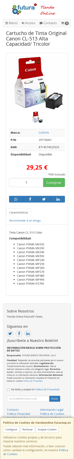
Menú (11, 23)
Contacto (48, 23)
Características (18, 212)
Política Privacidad (18, 414)
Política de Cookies (52, 414)
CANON (44, 132)
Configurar (11, 429)
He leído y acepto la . (35, 389)
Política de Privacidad (32, 381)
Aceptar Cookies (47, 429)
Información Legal (51, 410)
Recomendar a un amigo (25, 220)
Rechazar (27, 429)
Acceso (28, 23)
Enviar (54, 398)
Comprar (54, 182)
